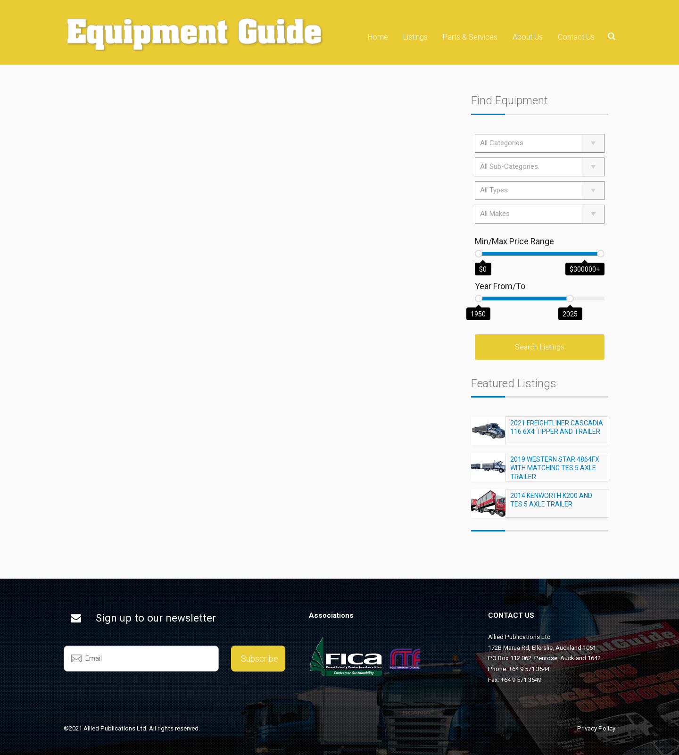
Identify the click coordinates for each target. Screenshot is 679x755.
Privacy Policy (596, 728)
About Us (528, 37)
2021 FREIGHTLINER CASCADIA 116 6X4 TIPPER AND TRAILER (556, 431)
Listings (415, 37)
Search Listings (539, 347)
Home (378, 37)
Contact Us (576, 37)
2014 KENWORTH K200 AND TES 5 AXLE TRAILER (551, 504)
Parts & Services (470, 37)
